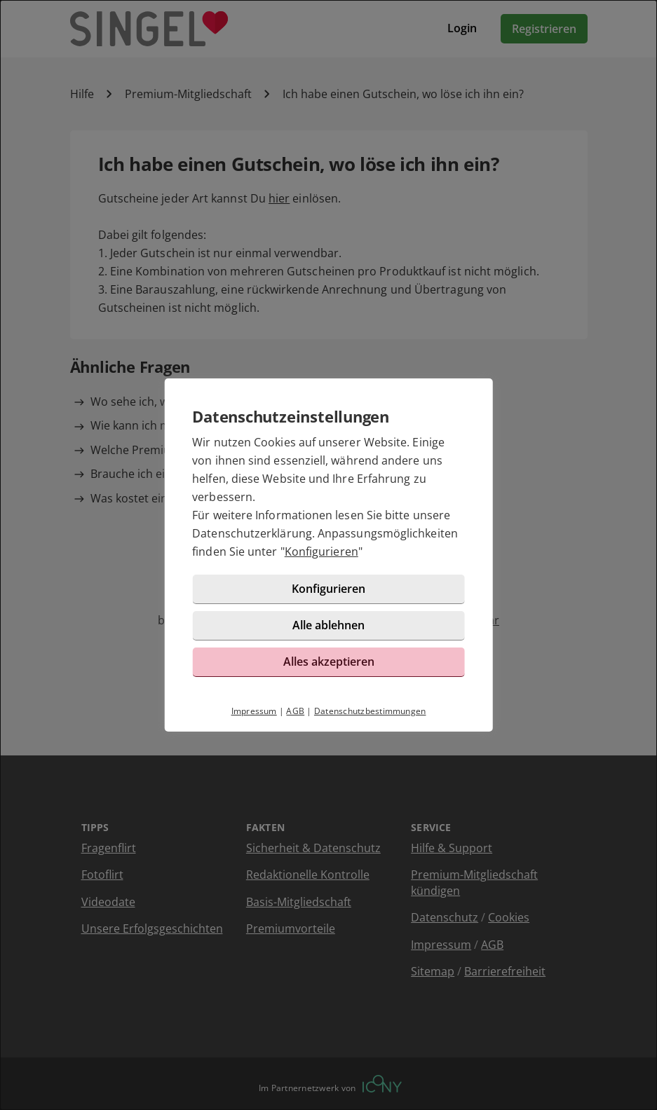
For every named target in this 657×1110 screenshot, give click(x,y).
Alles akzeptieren (328, 661)
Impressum (254, 711)
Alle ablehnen (328, 625)
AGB (295, 711)
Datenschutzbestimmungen (370, 711)
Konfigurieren (321, 551)
